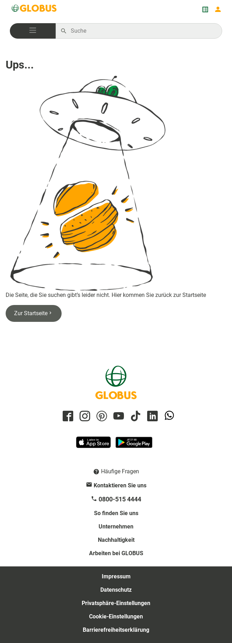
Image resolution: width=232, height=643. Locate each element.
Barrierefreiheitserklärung (116, 629)
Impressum (116, 576)
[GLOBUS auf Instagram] (84, 416)
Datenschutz (116, 589)
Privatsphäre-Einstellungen (116, 603)
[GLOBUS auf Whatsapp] (168, 416)
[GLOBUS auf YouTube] (117, 416)
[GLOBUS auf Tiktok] (134, 416)
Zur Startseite (33, 313)
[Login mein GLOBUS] (218, 9)
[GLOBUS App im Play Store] (134, 445)
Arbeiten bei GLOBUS (116, 553)
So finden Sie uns (116, 513)
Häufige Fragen (120, 471)
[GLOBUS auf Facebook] (67, 416)
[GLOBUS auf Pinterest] (100, 416)
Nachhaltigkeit (116, 540)
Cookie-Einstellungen (116, 616)
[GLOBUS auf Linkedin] (151, 416)
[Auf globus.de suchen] (142, 30)
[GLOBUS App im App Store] (94, 445)
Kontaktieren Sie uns (120, 485)
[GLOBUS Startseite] (34, 9)
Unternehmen (116, 526)
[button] (33, 31)
